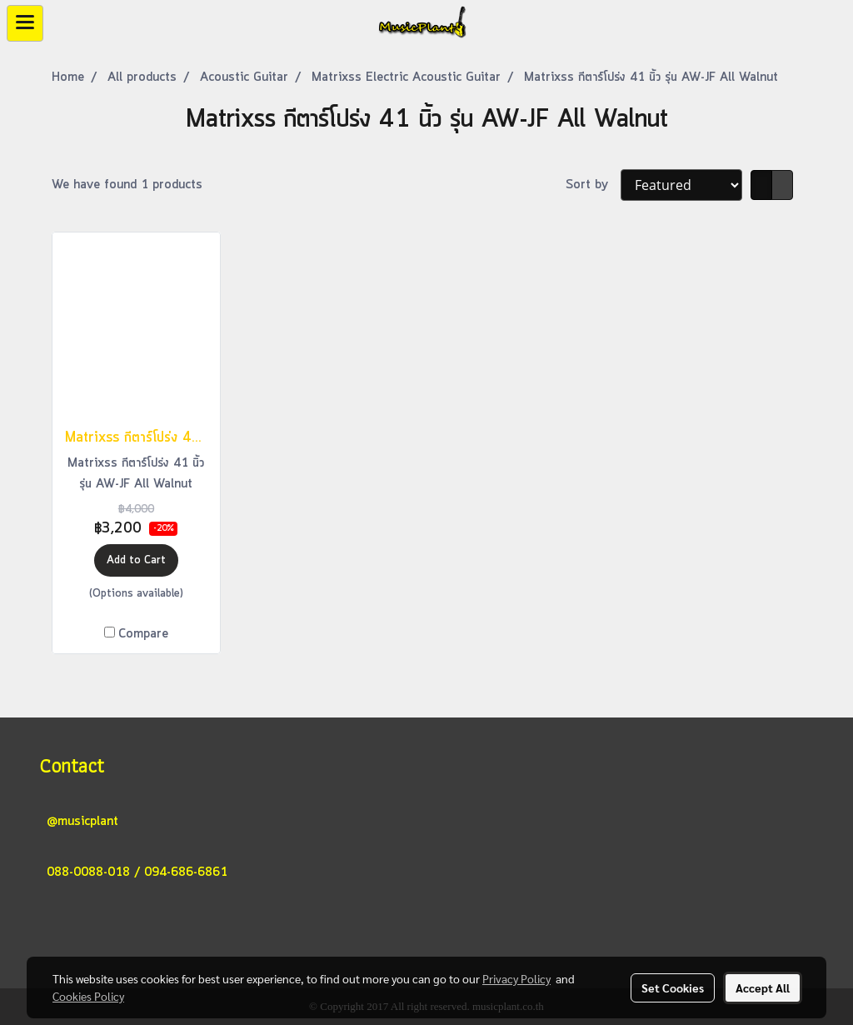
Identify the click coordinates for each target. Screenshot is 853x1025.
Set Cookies (672, 987)
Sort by (593, 185)
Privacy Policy (516, 978)
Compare (143, 634)
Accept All (763, 987)
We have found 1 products (127, 185)
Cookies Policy (88, 995)
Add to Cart (136, 560)
